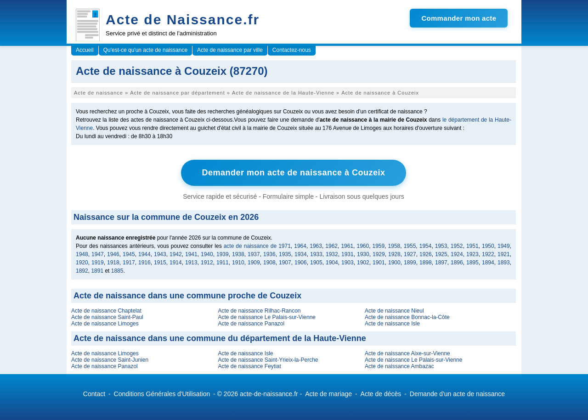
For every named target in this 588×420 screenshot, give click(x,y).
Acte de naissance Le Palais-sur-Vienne (267, 317)
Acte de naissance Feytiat (249, 366)
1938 (238, 254)
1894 (488, 262)
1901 (379, 262)
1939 (222, 254)
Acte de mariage (328, 394)
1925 (441, 254)
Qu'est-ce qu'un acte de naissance (145, 50)
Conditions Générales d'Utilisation (162, 394)
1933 (316, 254)
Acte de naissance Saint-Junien (109, 360)
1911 (222, 262)
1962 (331, 246)
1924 (457, 254)
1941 (191, 254)
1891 (97, 271)
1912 (207, 262)
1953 (441, 246)
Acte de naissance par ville (230, 50)
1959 (379, 246)
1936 (269, 254)
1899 (410, 262)
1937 (254, 254)
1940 (207, 254)
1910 (238, 262)
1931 (347, 254)
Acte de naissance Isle (392, 323)
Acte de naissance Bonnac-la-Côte (407, 317)
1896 (457, 262)
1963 (316, 246)
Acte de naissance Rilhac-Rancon (259, 311)
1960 (362, 246)
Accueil (85, 50)
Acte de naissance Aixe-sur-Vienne (407, 353)
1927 (410, 254)
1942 (176, 254)
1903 (347, 262)
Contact (94, 394)
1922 (488, 254)
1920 (82, 262)
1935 (285, 254)
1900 (394, 262)
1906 (300, 262)
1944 (144, 254)
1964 (300, 246)
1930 (363, 254)
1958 (394, 246)
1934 (300, 254)
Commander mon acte (458, 18)
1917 (129, 262)
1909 (254, 262)
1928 (394, 254)
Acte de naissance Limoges (105, 323)
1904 (332, 262)
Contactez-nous (291, 50)
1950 (488, 246)
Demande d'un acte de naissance (457, 394)
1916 (144, 262)
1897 (441, 262)
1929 (379, 254)
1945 (129, 254)
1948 (82, 254)
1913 (191, 262)
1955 (410, 246)
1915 (160, 262)
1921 (504, 254)
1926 (425, 254)
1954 (425, 246)
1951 (472, 246)
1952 (457, 246)
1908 (269, 262)
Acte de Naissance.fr (183, 19)
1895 (472, 262)
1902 (363, 262)
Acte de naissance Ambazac (399, 366)
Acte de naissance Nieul (394, 311)
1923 (472, 254)
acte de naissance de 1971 (257, 246)
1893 (504, 262)
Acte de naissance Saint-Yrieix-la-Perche (268, 360)
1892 (82, 271)
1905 (316, 262)
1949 (504, 246)
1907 (285, 262)
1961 (347, 246)
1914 (176, 262)
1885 (117, 271)
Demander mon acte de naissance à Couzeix (293, 172)
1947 (97, 254)
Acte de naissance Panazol (251, 323)
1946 (113, 254)
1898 (425, 262)
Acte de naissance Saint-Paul (107, 317)
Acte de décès (381, 394)
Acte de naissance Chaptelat (106, 311)
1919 (97, 262)
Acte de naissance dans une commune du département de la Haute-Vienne (220, 338)
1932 (332, 254)
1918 (113, 262)
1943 (160, 254)
